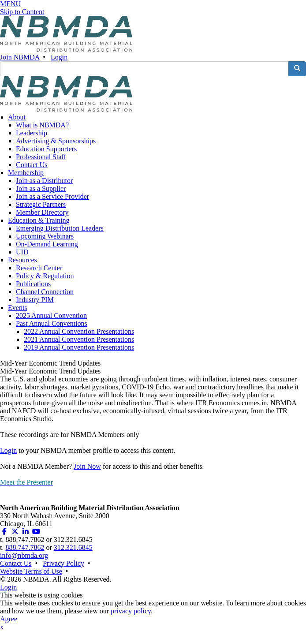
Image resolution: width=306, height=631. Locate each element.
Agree (8, 619)
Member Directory (42, 212)
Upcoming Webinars (45, 236)
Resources (22, 260)
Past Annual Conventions (51, 323)
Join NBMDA (19, 57)
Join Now (87, 466)
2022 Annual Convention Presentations (79, 331)
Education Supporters (46, 149)
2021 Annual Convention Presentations (79, 339)
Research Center (39, 268)
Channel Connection (45, 291)
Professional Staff (41, 157)
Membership (26, 172)
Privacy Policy (63, 563)
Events (17, 307)
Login (59, 57)
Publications (33, 283)
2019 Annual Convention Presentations (79, 347)
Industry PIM (35, 299)
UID (22, 252)
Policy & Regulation (45, 276)
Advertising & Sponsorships (56, 141)
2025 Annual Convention (51, 315)
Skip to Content (22, 11)
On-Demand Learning (47, 244)
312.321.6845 (73, 547)
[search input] (144, 68)
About (17, 117)
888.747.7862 (24, 547)
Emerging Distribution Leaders (60, 228)
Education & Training (39, 220)
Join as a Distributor (44, 180)
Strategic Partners (41, 204)
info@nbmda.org (24, 555)
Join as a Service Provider (52, 196)
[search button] (297, 68)
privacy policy (131, 611)
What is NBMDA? (42, 125)
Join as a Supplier (41, 188)
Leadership (31, 133)
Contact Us (32, 164)
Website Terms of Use (31, 571)
